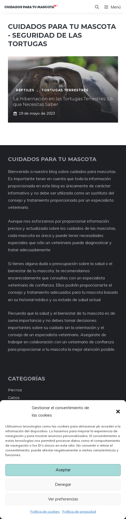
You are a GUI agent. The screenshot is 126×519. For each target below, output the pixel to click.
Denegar (63, 484)
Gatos (14, 397)
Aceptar (63, 469)
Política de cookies (45, 511)
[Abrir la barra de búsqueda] (97, 7)
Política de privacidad (79, 511)
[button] (118, 411)
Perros (15, 389)
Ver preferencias (63, 498)
